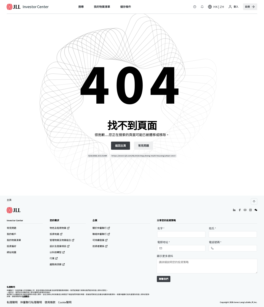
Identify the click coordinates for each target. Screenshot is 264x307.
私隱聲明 (12, 302)
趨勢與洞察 (57, 264)
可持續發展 (100, 240)
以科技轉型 (57, 252)
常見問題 (11, 228)
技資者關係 (100, 246)
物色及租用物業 (60, 228)
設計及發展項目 (60, 246)
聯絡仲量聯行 (101, 234)
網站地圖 (11, 252)
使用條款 (50, 302)
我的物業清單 (14, 240)
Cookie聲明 (64, 302)
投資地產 (56, 234)
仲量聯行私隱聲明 (31, 302)
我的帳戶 (11, 234)
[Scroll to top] (254, 201)
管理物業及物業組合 (62, 240)
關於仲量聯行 (101, 228)
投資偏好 (11, 246)
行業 (54, 258)
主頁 (9, 200)
